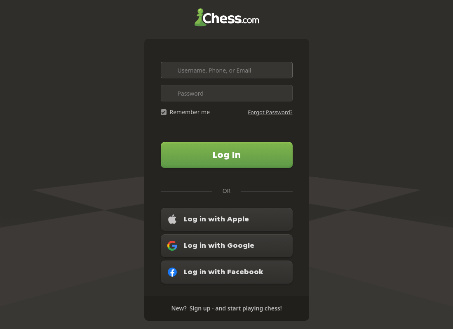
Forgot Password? (270, 112)
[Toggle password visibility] (284, 93)
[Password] (227, 93)
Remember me (190, 112)
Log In (227, 154)
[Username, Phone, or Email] (227, 70)
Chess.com (226, 17)
